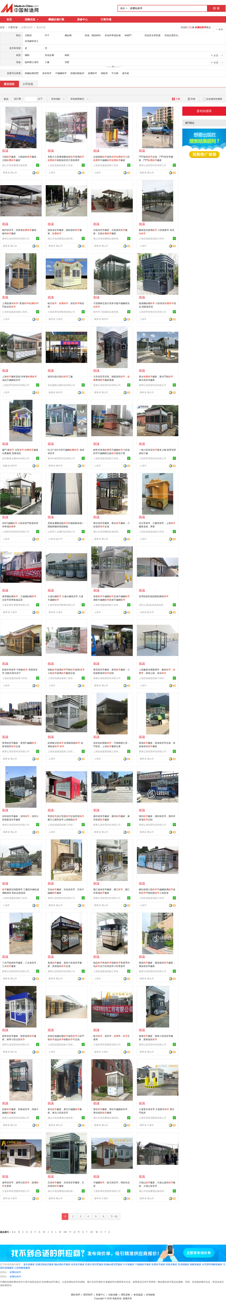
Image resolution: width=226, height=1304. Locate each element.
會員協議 (138, 1294)
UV (91, 1232)
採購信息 (31, 19)
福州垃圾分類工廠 (60, 376)
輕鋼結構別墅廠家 (113, 1264)
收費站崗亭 (15, 1272)
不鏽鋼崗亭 (61, 73)
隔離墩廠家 (195, 1264)
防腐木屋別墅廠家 (94, 1264)
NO (65, 1232)
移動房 (104, 73)
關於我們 (75, 1294)
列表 (191, 98)
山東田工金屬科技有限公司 (61, 531)
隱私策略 (125, 1294)
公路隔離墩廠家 (22, 1267)
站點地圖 (113, 1294)
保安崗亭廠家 (78, 1264)
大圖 (176, 98)
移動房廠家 (171, 1264)
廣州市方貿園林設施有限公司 (107, 311)
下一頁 (114, 1216)
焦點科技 (117, 1298)
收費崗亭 (92, 73)
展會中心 (82, 19)
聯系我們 (87, 1294)
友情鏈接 (150, 1294)
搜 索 (216, 8)
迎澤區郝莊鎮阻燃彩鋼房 (153, 596)
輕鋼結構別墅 (32, 73)
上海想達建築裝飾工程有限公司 (62, 165)
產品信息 (9, 83)
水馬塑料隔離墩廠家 (212, 1264)
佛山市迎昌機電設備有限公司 (16, 165)
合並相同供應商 (212, 98)
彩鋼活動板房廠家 (45, 1264)
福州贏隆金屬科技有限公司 (61, 385)
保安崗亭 (46, 73)
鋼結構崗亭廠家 (62, 1264)
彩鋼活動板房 (77, 73)
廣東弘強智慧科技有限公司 (152, 165)
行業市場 (106, 19)
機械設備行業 (56, 19)
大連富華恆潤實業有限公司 (61, 311)
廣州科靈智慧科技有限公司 (61, 458)
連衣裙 (125, 73)
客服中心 (100, 1294)
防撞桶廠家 (183, 1264)
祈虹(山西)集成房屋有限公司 (153, 604)
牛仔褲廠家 (128, 1264)
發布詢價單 (204, 110)
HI (44, 1232)
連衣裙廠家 (29, 1264)
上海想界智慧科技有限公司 (152, 311)
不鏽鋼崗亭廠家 (143, 1264)
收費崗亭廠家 (158, 1264)
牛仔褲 (114, 73)
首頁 (9, 19)
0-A (14, 1232)
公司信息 (28, 83)
